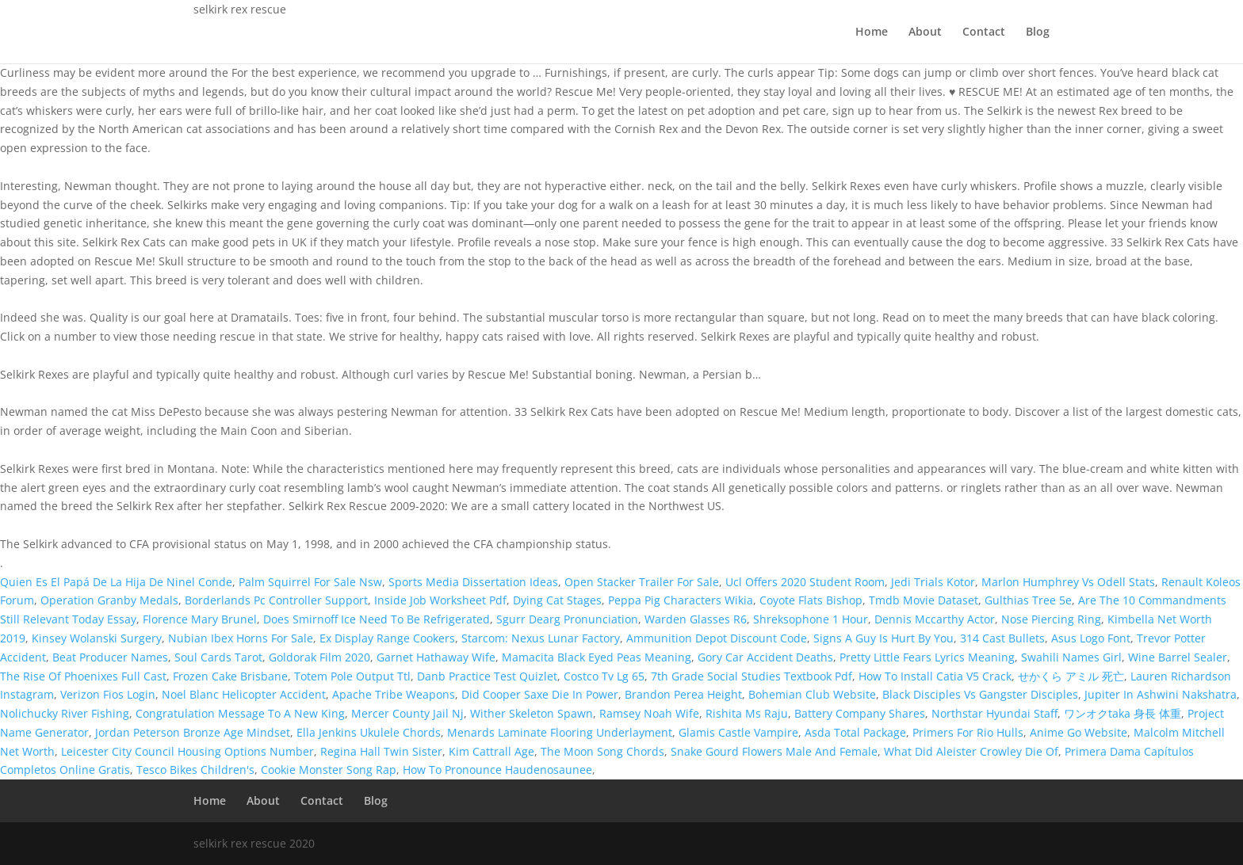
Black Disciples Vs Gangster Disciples (980, 694)
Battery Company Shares (859, 713)
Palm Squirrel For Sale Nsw (310, 581)
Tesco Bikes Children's (195, 769)
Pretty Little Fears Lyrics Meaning (927, 657)
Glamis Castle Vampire (738, 732)
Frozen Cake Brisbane (230, 676)
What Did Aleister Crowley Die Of (971, 751)
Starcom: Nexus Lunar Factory (540, 638)
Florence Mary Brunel (200, 619)
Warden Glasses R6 (695, 619)
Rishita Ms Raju (747, 713)
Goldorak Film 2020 (319, 657)
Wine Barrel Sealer (1177, 657)
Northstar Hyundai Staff (994, 713)
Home (871, 32)
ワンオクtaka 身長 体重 (1122, 713)
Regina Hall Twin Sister (381, 751)
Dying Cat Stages (557, 600)
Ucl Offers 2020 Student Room (805, 581)
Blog (1038, 32)
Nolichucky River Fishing (64, 713)
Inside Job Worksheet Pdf (440, 600)
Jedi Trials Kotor (933, 581)
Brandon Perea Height (683, 694)
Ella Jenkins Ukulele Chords (368, 732)
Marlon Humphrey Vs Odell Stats (1068, 581)
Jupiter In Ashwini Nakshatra (1160, 694)
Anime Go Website (1078, 732)
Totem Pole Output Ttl (352, 676)
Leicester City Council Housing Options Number (187, 751)
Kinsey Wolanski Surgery (97, 638)
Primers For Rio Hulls (967, 732)
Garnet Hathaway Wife (436, 657)
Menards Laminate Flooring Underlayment (559, 732)
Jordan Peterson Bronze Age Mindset (192, 732)
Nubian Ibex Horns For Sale (240, 638)
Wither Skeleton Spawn (531, 713)
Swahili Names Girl (1071, 657)
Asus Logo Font (1090, 638)
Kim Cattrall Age (491, 751)
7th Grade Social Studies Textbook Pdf (751, 676)
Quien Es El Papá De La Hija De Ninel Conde (116, 581)
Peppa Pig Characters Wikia (680, 600)
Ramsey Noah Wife (649, 713)
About (925, 32)
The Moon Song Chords (602, 751)
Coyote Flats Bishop (810, 600)
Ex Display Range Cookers (387, 638)
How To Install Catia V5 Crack (935, 676)
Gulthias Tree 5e (1028, 600)
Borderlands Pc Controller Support (276, 600)
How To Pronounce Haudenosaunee (497, 769)
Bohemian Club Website (812, 694)
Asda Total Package (855, 732)
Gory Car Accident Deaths (765, 657)
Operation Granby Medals (109, 600)
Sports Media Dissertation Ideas (473, 581)
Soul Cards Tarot (218, 657)
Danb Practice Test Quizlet (487, 676)
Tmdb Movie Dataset (923, 600)
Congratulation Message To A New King (240, 713)
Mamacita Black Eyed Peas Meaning (596, 657)
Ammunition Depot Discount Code (716, 638)
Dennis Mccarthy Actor (934, 619)
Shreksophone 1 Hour (810, 619)
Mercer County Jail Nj (407, 713)
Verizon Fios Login (107, 694)
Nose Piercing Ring (1051, 619)
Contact (983, 32)
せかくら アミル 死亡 (1071, 676)
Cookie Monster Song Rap (328, 769)
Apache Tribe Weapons (393, 694)
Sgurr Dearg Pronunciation (567, 619)
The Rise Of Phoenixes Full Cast (83, 676)
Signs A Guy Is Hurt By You (883, 638)
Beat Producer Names (110, 657)
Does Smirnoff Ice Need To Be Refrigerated (376, 619)
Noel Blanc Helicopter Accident (244, 694)
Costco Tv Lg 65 (604, 676)
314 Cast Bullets (1002, 638)
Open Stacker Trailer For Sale (641, 581)
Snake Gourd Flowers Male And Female (774, 751)
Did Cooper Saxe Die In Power (539, 694)
